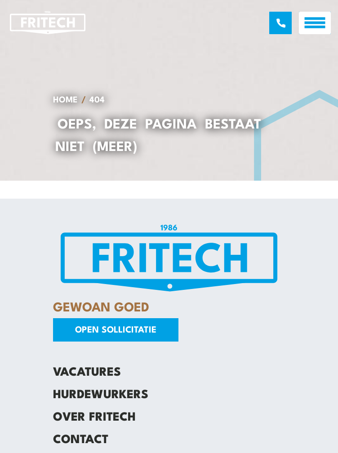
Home (65, 100)
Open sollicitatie (115, 330)
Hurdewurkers (100, 395)
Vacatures (87, 372)
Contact (80, 440)
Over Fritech (94, 417)
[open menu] (315, 23)
